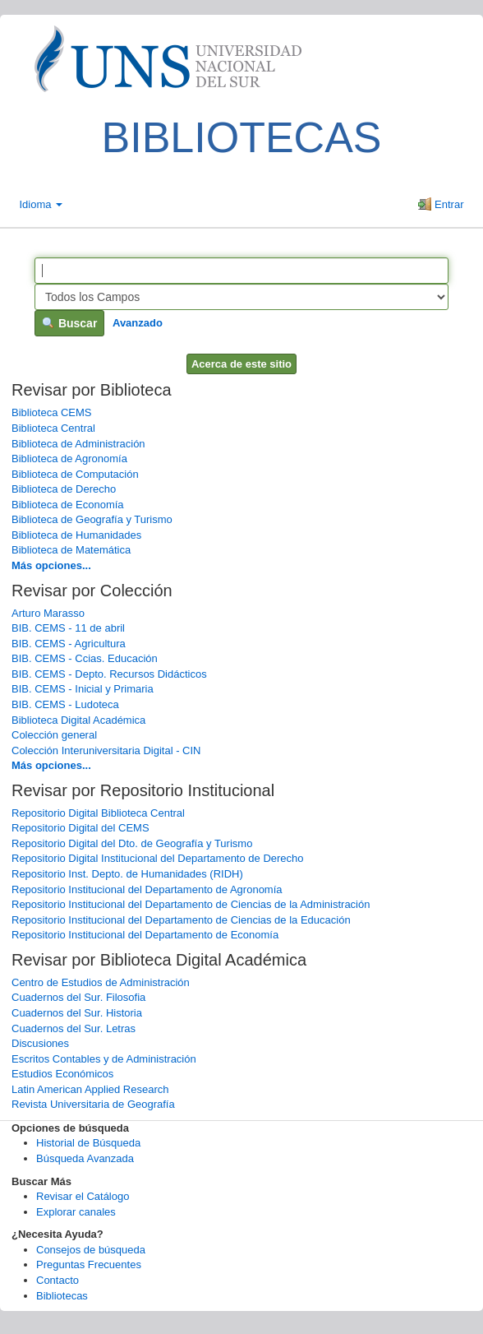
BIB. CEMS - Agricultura (69, 643)
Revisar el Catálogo (82, 1196)
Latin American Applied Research (90, 1089)
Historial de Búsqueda (88, 1143)
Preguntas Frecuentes (88, 1264)
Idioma (41, 204)
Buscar (69, 323)
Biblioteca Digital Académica (78, 720)
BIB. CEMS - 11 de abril (68, 628)
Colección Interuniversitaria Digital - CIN (106, 750)
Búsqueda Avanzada (85, 1158)
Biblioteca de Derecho (64, 489)
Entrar (440, 204)
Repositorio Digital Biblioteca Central (98, 813)
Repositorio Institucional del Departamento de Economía (145, 935)
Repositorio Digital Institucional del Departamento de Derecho (158, 858)
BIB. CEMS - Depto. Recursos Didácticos (109, 674)
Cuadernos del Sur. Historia (77, 1013)
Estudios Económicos (62, 1074)
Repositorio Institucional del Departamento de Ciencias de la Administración (191, 904)
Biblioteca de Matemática (71, 550)
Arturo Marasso (48, 613)
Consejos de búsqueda (90, 1250)
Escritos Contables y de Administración (104, 1059)
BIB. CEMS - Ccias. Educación (85, 658)
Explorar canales (76, 1212)
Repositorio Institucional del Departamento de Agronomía (147, 889)
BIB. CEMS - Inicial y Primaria (83, 689)
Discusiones (40, 1043)
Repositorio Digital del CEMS (81, 828)
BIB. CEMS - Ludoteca (65, 704)
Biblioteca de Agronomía (69, 458)
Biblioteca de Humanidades (76, 535)
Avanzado (138, 323)
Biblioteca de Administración (78, 444)
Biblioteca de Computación (75, 474)
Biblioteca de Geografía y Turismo (92, 519)
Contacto (57, 1280)
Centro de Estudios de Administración (101, 982)
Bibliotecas (62, 1296)
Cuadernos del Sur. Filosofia (78, 997)
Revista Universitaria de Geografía (93, 1104)
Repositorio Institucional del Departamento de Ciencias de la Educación (181, 920)
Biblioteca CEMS (52, 412)
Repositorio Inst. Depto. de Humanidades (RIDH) (127, 874)
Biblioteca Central (53, 428)
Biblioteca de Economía (68, 504)
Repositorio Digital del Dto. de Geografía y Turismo (132, 843)
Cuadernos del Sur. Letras (74, 1028)
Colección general (54, 735)
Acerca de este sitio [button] (241, 364)
